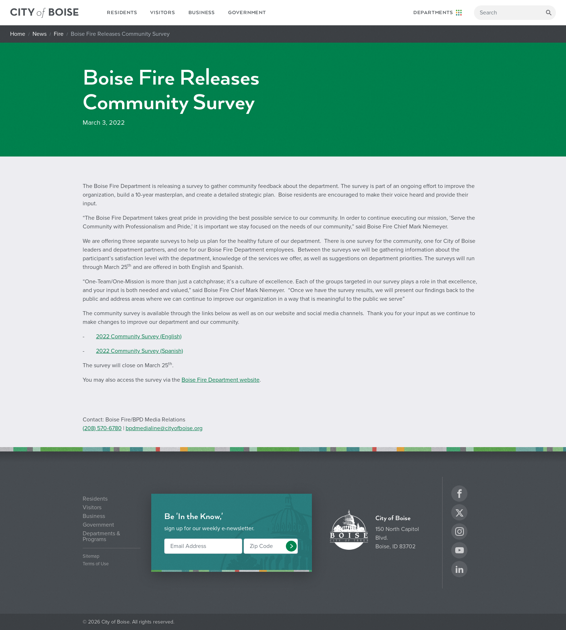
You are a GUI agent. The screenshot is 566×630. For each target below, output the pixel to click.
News (39, 34)
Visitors (162, 13)
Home (17, 34)
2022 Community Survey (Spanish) (139, 351)
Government (247, 13)
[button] (291, 546)
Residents (122, 13)
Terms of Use (96, 564)
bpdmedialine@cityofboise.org (164, 428)
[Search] (515, 12)
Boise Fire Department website (221, 379)
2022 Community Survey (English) (139, 336)
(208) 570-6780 (102, 428)
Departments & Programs (101, 536)
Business (201, 13)
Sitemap (91, 556)
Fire (59, 34)
